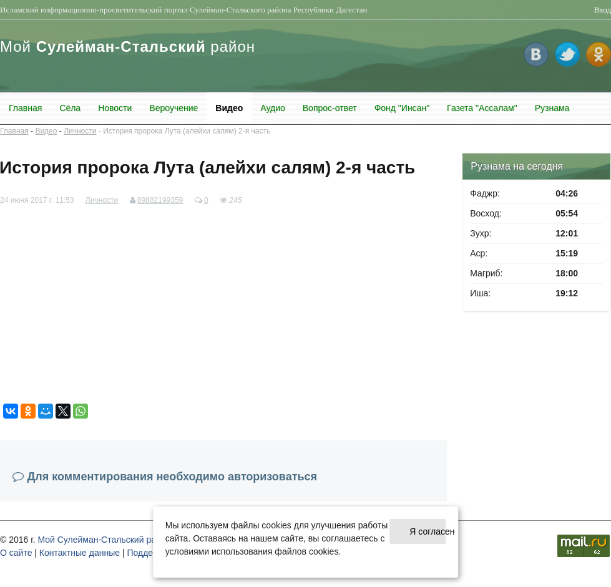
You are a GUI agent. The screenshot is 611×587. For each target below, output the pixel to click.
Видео (229, 108)
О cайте (16, 553)
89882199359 (160, 200)
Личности (80, 131)
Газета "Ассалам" (482, 108)
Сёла (70, 108)
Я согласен (427, 531)
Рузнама (552, 108)
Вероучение (173, 108)
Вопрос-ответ (330, 108)
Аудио (272, 108)
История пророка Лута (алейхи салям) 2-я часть (186, 131)
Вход (602, 9)
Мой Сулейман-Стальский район (103, 540)
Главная (25, 108)
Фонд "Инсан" (401, 108)
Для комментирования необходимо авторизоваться (172, 476)
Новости (115, 108)
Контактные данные (79, 553)
